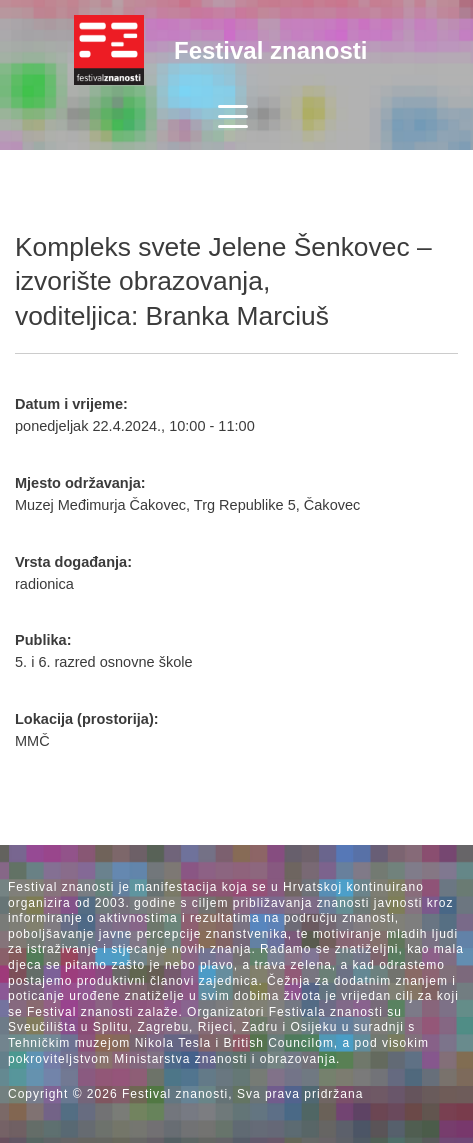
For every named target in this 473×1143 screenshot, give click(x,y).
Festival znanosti (270, 50)
